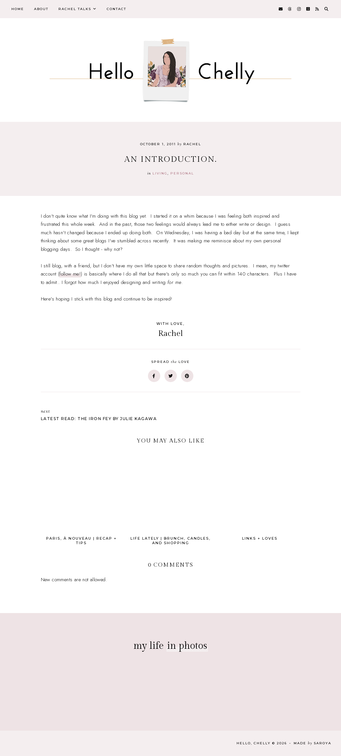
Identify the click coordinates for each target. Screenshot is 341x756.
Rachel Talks (74, 9)
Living (159, 173)
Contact (116, 9)
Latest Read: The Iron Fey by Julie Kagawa (102, 414)
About (41, 9)
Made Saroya (312, 743)
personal (182, 173)
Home (17, 9)
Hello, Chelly (254, 743)
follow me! (70, 273)
